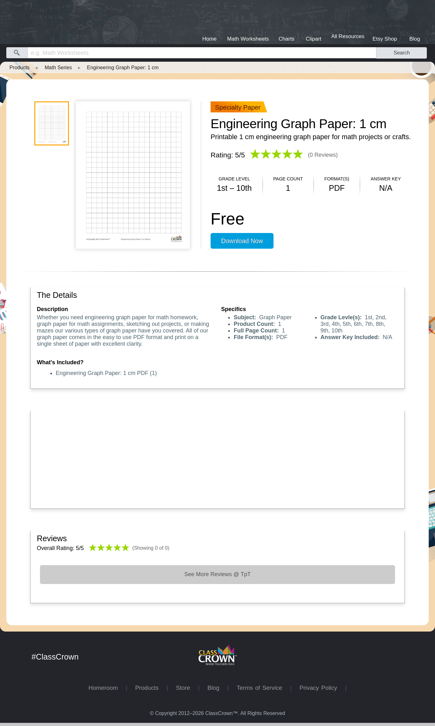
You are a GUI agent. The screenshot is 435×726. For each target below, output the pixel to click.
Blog (217, 687)
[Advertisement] (217, 458)
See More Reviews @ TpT (217, 574)
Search (402, 52)
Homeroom (107, 687)
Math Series (58, 67)
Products (19, 67)
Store (187, 687)
